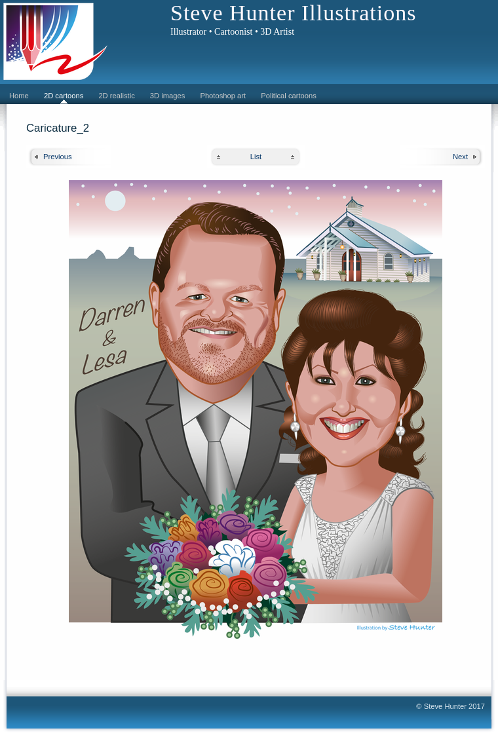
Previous (57, 157)
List (255, 157)
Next (460, 157)
